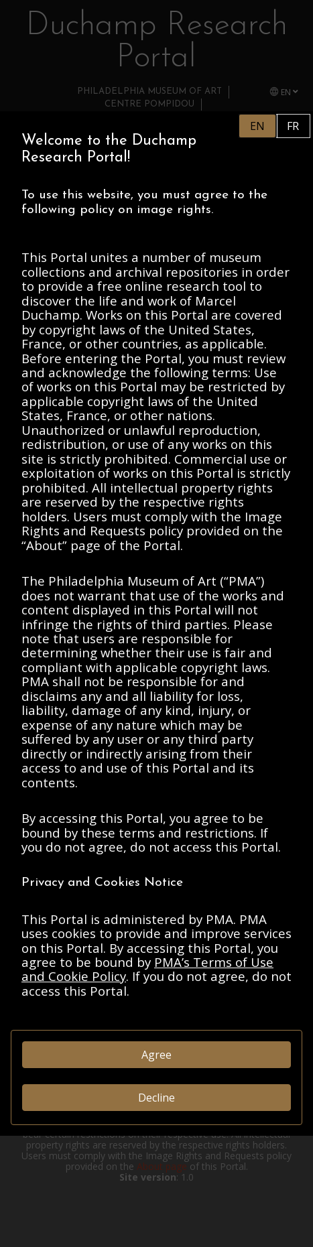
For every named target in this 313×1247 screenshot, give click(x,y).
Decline (156, 1097)
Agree (156, 1054)
